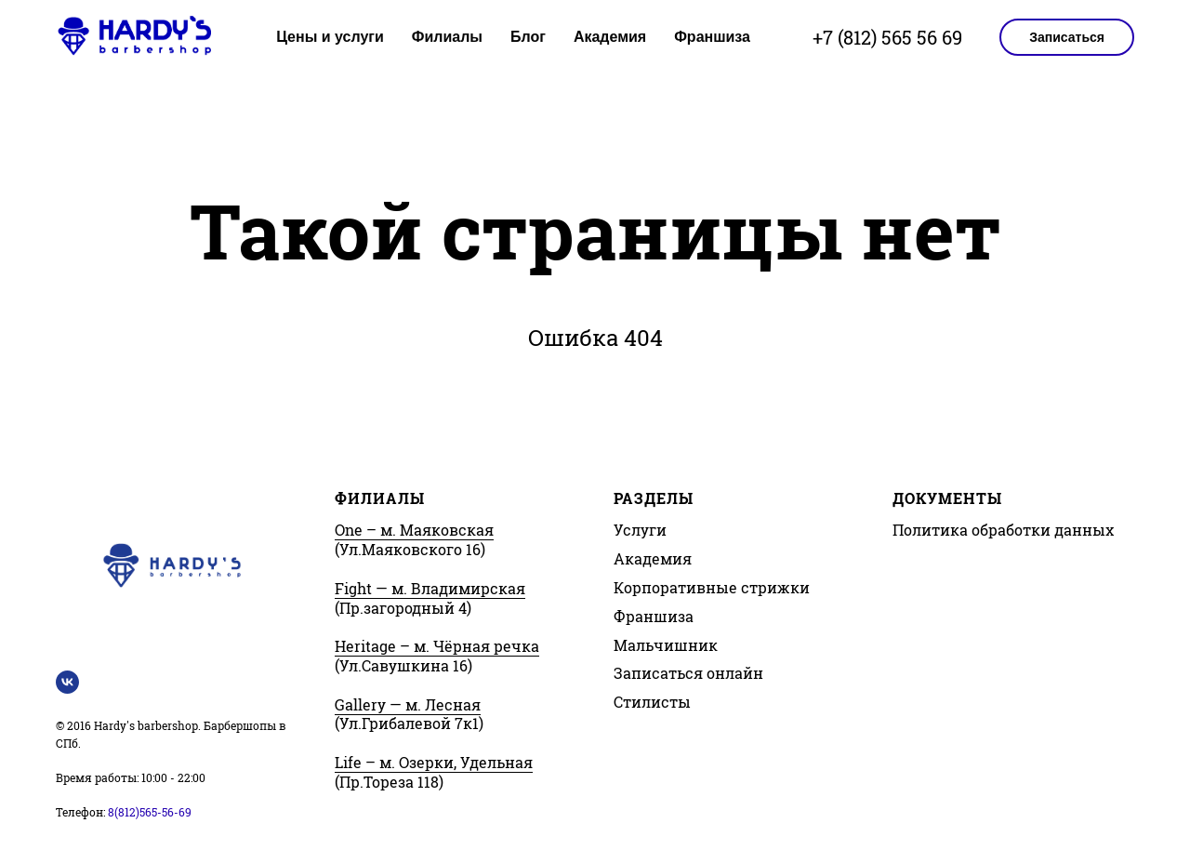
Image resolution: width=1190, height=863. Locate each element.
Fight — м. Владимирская (430, 588)
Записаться (1066, 37)
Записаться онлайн (688, 673)
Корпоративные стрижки (712, 587)
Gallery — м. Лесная (408, 704)
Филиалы (447, 37)
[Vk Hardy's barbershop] (67, 682)
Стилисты (652, 701)
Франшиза (712, 37)
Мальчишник (666, 645)
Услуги (640, 529)
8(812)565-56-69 (150, 811)
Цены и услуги (330, 37)
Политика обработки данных (1003, 529)
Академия (610, 37)
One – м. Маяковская (414, 529)
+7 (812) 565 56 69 (887, 37)
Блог (528, 37)
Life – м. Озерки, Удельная (434, 762)
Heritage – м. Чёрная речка (437, 646)
